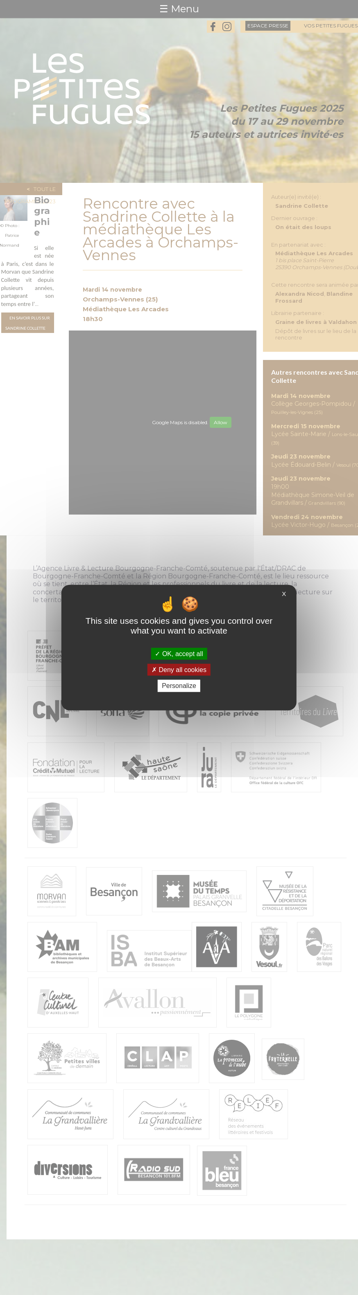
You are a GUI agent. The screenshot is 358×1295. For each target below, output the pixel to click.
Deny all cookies (179, 669)
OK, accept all (179, 653)
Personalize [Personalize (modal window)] (179, 685)
